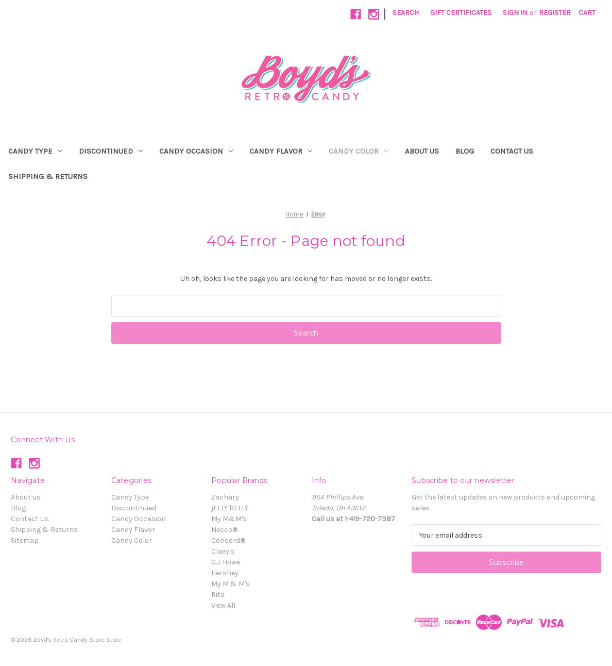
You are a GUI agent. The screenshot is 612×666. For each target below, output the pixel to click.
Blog (464, 151)
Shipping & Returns (48, 176)
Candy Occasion (196, 151)
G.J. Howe (225, 562)
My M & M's (230, 583)
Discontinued (111, 151)
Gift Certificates (460, 12)
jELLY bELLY (229, 508)
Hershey (225, 573)
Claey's (222, 551)
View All (223, 605)
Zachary (225, 497)
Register (555, 12)
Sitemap (25, 540)
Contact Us (511, 151)
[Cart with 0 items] (587, 12)
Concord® (228, 540)
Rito (218, 594)
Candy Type (35, 151)
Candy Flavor (280, 151)
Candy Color (358, 151)
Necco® (224, 529)
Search (406, 12)
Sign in (515, 12)
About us (422, 151)
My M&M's (229, 518)
